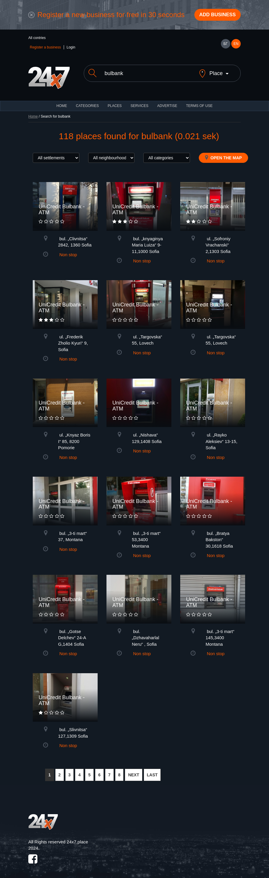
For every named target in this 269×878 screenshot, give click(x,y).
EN (236, 45)
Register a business (45, 49)
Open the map (223, 154)
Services (139, 102)
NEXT (133, 771)
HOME (61, 102)
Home (33, 113)
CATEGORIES (87, 102)
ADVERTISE (167, 102)
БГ (225, 45)
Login (71, 49)
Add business (214, 16)
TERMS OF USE (199, 102)
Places (115, 102)
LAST (152, 771)
